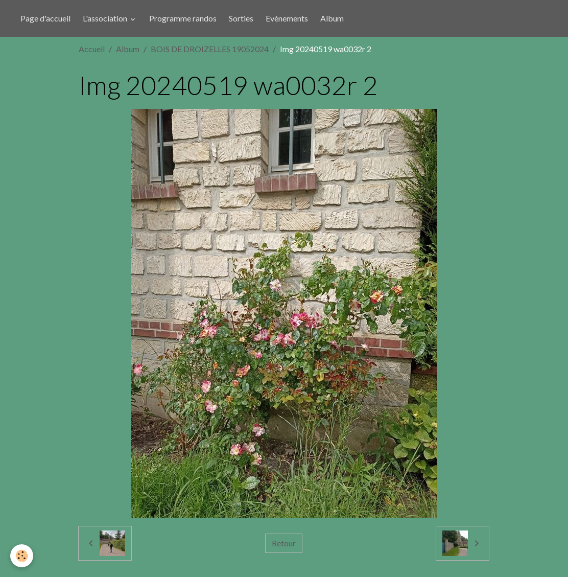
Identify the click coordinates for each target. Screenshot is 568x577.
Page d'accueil (45, 18)
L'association (106, 18)
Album (332, 18)
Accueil (92, 49)
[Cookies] (21, 555)
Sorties (241, 18)
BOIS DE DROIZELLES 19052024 (210, 49)
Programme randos (183, 18)
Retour (284, 543)
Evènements (287, 18)
